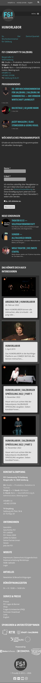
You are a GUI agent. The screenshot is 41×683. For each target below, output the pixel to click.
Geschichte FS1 (9, 530)
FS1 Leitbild (8, 532)
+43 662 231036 (21, 3)
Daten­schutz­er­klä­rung (23, 189)
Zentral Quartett (32, 36)
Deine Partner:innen (11, 540)
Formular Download (11, 612)
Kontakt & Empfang (14, 472)
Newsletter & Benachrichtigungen (17, 577)
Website (7, 552)
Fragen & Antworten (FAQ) (14, 609)
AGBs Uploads (9, 563)
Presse (6, 601)
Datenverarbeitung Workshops (16, 560)
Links (5, 614)
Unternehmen (11, 522)
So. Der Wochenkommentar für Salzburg (11, 39)
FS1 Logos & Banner (11, 604)
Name (7, 168)
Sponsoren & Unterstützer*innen (20, 625)
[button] (33, 14)
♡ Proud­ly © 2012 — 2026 (20, 673)
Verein (6, 543)
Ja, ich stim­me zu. (12, 201)
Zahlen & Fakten (10, 538)
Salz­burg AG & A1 (12, 78)
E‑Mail (7, 176)
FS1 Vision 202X (9, 535)
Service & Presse (12, 596)
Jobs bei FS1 (8, 545)
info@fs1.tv (11, 3)
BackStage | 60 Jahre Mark (25, 107)
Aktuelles (8, 572)
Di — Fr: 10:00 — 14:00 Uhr (14, 588)
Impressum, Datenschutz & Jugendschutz (20, 557)
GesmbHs (7, 527)
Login (5, 565)
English (30, 3)
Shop (5, 607)
